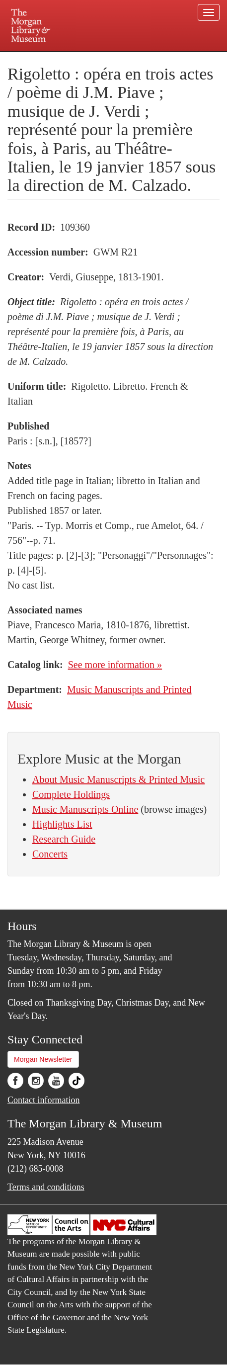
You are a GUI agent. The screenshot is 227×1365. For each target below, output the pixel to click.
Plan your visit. (30, 58)
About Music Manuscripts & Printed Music (118, 779)
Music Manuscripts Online (85, 809)
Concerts (50, 854)
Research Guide (63, 839)
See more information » (115, 664)
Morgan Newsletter (43, 1059)
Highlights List (62, 824)
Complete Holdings (71, 794)
